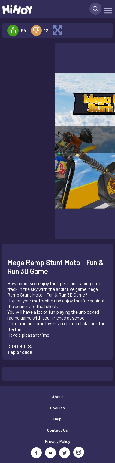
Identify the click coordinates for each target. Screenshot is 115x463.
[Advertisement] (26, 61)
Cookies (57, 407)
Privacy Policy (57, 441)
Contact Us (57, 430)
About (57, 396)
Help (57, 418)
